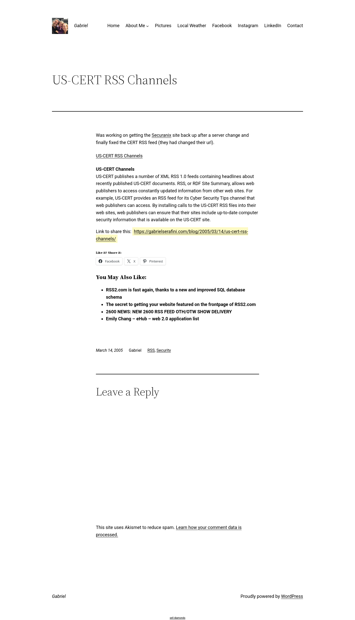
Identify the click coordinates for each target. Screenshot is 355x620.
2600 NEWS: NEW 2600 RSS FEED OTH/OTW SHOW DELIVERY (169, 311)
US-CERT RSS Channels (119, 155)
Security (163, 350)
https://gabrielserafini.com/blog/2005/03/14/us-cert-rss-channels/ (172, 235)
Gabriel (81, 25)
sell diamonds (177, 617)
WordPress (292, 596)
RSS (151, 350)
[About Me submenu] (147, 25)
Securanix (161, 135)
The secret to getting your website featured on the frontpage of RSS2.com (181, 304)
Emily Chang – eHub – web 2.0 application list (152, 318)
